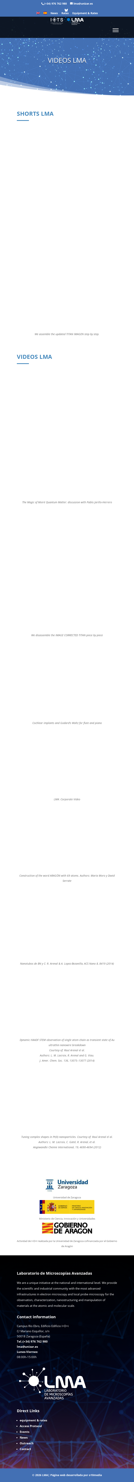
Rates (65, 13)
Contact (25, 1449)
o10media (95, 1475)
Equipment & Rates (85, 13)
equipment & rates (33, 1420)
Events (24, 1432)
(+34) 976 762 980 (55, 3)
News (54, 13)
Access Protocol (31, 1426)
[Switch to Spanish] (45, 14)
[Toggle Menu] (116, 30)
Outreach (27, 1443)
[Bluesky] (66, 10)
